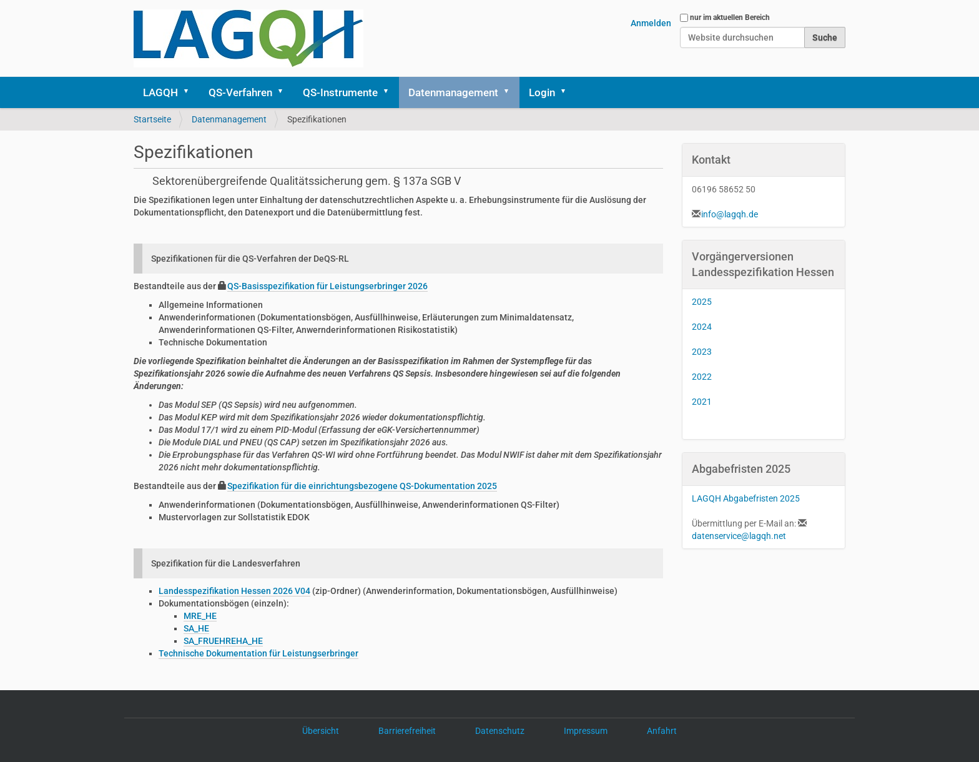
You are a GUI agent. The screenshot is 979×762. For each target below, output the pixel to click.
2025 (702, 302)
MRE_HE (200, 616)
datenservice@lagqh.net (739, 536)
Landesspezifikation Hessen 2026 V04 (234, 591)
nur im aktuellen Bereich (730, 17)
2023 (702, 352)
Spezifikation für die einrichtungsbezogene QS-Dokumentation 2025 (362, 486)
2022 (702, 377)
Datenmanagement (453, 92)
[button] (190, 92)
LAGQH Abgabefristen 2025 (746, 498)
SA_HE (196, 628)
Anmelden (651, 23)
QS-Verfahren (240, 92)
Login (542, 92)
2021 (702, 402)
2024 (702, 327)
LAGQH (160, 92)
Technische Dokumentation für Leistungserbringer (258, 653)
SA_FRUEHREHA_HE (223, 641)
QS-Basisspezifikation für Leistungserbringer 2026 (327, 286)
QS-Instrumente (340, 92)
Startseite (152, 119)
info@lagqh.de (729, 214)
